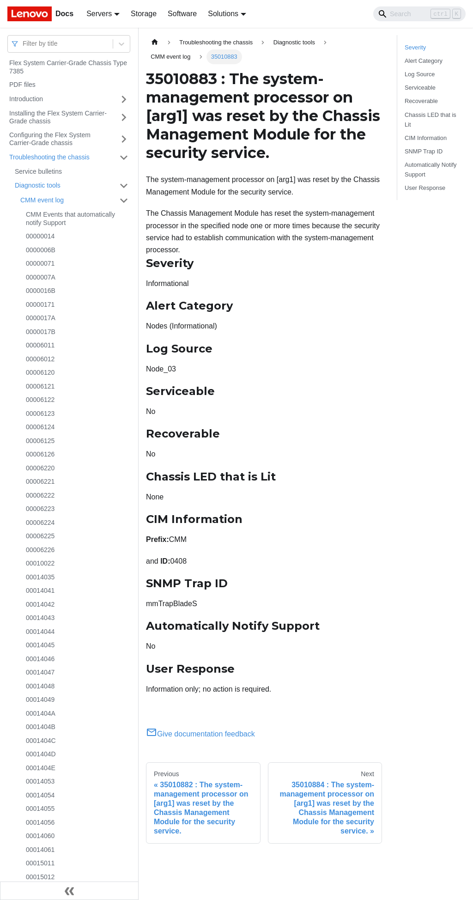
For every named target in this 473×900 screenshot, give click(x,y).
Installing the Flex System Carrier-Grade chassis (58, 117)
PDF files (22, 84)
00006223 (40, 508)
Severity (415, 47)
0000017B (40, 331)
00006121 (40, 386)
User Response (425, 187)
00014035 (40, 577)
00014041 (40, 590)
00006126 (40, 454)
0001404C (41, 740)
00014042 (40, 604)
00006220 (40, 468)
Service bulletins (38, 171)
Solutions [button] (223, 14)
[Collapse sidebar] (69, 891)
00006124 (40, 427)
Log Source (420, 74)
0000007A (40, 277)
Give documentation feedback (200, 734)
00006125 (40, 440)
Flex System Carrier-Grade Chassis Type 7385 (68, 67)
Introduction (26, 99)
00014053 (40, 781)
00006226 (40, 549)
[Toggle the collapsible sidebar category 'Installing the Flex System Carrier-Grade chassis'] (124, 117)
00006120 (40, 372)
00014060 (40, 835)
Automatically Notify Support (430, 169)
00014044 (40, 631)
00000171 (40, 304)
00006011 (40, 345)
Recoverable (421, 100)
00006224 (40, 522)
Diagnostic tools (38, 185)
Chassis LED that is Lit (430, 119)
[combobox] (23, 43)
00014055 (40, 808)
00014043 (40, 617)
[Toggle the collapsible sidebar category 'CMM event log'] (124, 200)
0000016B (40, 290)
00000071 (40, 263)
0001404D (41, 754)
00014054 (40, 795)
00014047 (40, 672)
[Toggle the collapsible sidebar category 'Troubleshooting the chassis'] (124, 157)
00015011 (40, 863)
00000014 (40, 236)
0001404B (40, 726)
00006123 (40, 413)
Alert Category (424, 60)
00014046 (40, 659)
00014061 (40, 849)
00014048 (40, 686)
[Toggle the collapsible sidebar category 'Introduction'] (124, 99)
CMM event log (42, 200)
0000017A (40, 318)
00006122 (40, 399)
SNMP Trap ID (424, 151)
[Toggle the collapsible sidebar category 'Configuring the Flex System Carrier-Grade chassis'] (124, 139)
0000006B (40, 250)
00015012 (40, 877)
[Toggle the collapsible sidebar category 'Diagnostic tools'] (124, 185)
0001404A (40, 713)
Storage (144, 14)
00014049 (40, 699)
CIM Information (426, 137)
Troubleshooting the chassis (49, 157)
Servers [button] (99, 14)
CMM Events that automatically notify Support (70, 218)
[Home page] (155, 42)
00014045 (40, 645)
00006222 (40, 495)
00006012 (40, 359)
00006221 (40, 481)
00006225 (40, 536)
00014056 (40, 822)
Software (182, 14)
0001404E (40, 768)
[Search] (419, 13)
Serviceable (420, 87)
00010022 (40, 563)
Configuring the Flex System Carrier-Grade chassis (50, 139)
